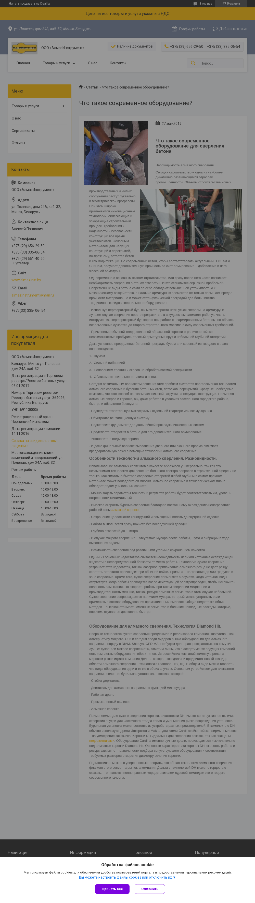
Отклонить (149, 889)
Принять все (112, 889)
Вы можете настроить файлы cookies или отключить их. (126, 877)
